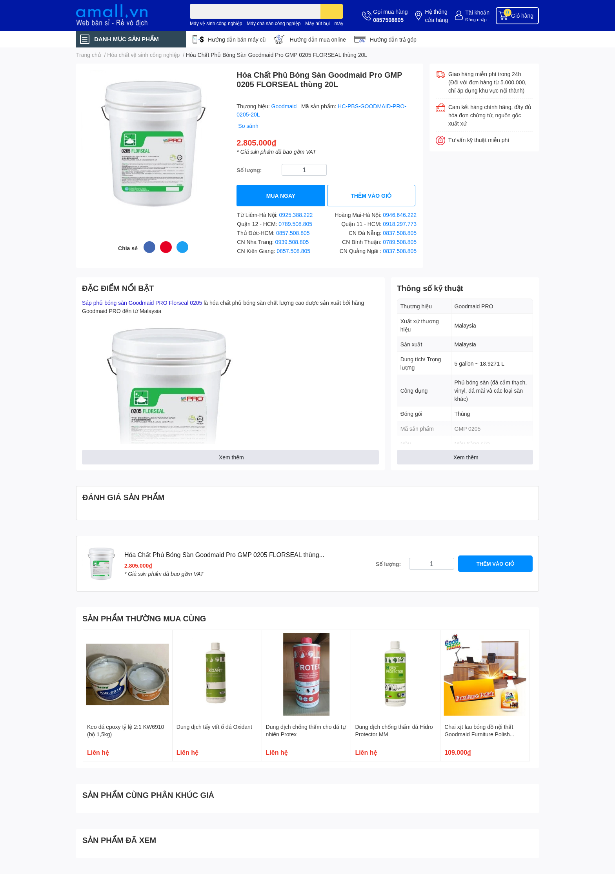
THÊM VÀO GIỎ (371, 195)
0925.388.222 (296, 214)
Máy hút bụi (317, 23)
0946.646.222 (400, 214)
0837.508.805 (400, 232)
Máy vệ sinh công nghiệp (216, 23)
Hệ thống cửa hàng (436, 15)
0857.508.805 (293, 232)
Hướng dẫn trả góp (393, 39)
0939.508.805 (292, 242)
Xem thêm (231, 457)
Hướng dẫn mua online (317, 39)
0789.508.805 (295, 223)
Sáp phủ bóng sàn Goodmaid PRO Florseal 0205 (142, 302)
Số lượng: (249, 170)
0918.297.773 (400, 223)
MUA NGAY (280, 195)
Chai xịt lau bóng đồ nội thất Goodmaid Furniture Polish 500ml (478, 734)
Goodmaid (284, 106)
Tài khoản (477, 12)
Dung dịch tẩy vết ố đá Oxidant (214, 726)
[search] (331, 11)
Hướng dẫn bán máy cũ (237, 39)
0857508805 (388, 19)
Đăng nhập (476, 19)
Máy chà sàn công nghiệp (273, 23)
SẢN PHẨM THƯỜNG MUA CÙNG (144, 618)
